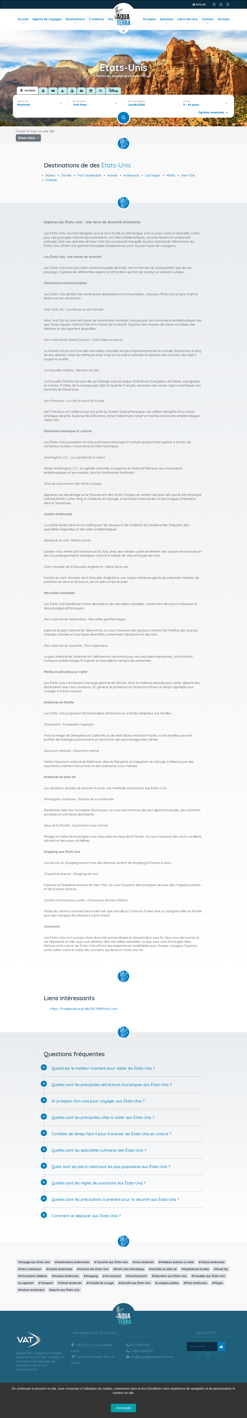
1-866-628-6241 (139, 1351)
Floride (66, 175)
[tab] (27, 90)
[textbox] (81, 104)
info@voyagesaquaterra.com (150, 1357)
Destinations (75, 21)
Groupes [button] (149, 21)
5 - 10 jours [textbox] (191, 104)
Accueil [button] (23, 21)
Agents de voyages (47, 21)
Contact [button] (208, 21)
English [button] (199, 4)
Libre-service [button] (187, 21)
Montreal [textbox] (23, 104)
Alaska (50, 175)
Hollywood (131, 175)
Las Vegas (152, 175)
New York (188, 175)
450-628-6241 (138, 1345)
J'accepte (123, 1408)
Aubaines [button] (166, 21)
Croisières (96, 21)
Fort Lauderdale (89, 175)
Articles (223, 19)
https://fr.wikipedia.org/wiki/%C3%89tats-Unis (83, 1009)
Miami (170, 175)
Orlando (51, 180)
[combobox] (40, 105)
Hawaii (112, 175)
